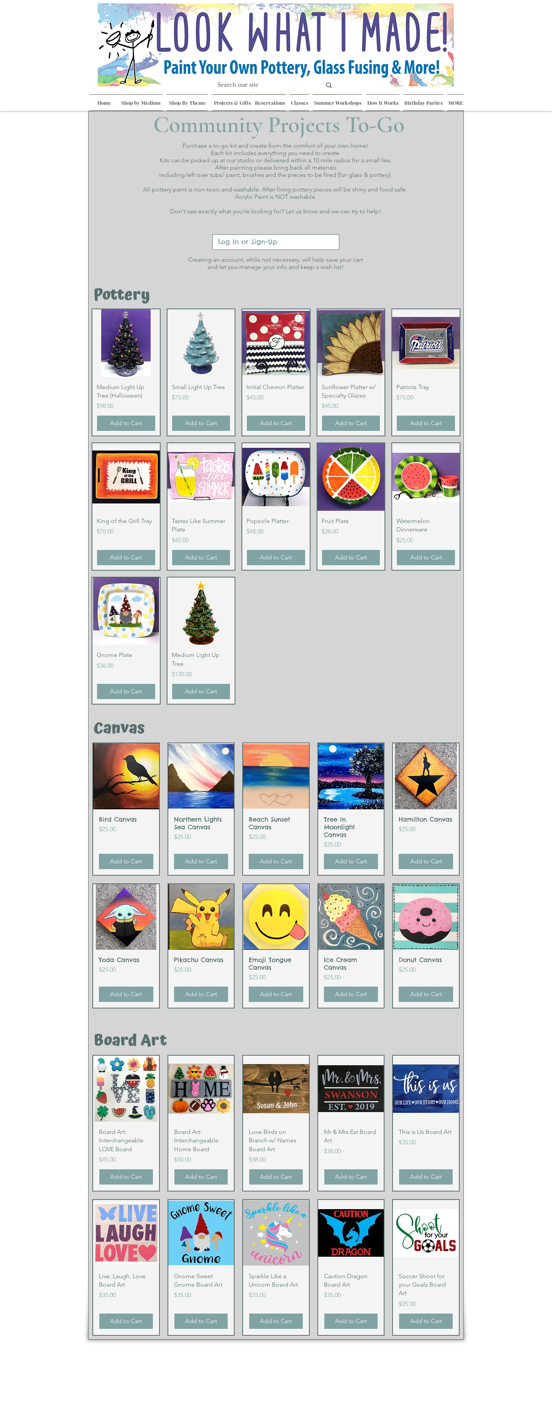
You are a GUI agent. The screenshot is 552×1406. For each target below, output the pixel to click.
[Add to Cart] (126, 423)
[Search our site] (263, 85)
